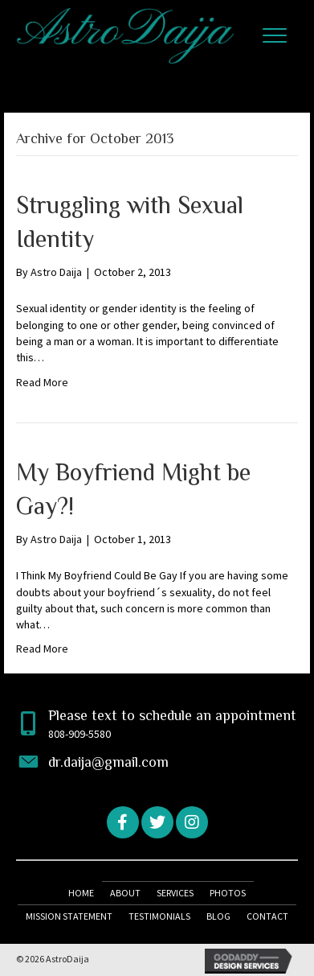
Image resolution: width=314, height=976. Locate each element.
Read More (42, 382)
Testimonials (159, 916)
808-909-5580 (79, 734)
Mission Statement (69, 916)
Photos (228, 893)
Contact (267, 916)
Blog (218, 916)
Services (175, 893)
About (125, 893)
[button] (275, 36)
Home (81, 893)
